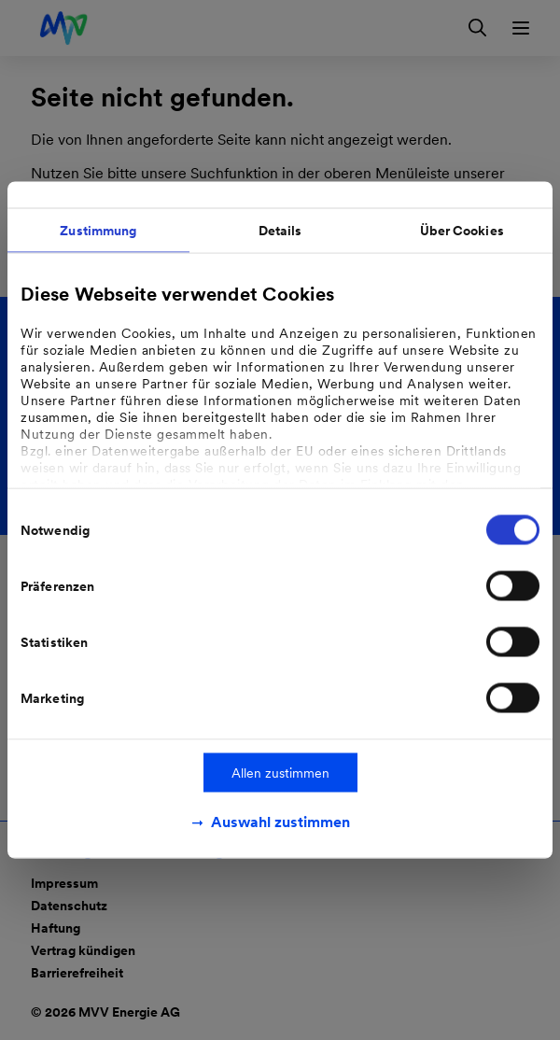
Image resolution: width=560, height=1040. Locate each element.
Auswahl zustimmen (280, 822)
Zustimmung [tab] (98, 230)
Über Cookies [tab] (462, 230)
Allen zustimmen (280, 773)
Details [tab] (280, 230)
